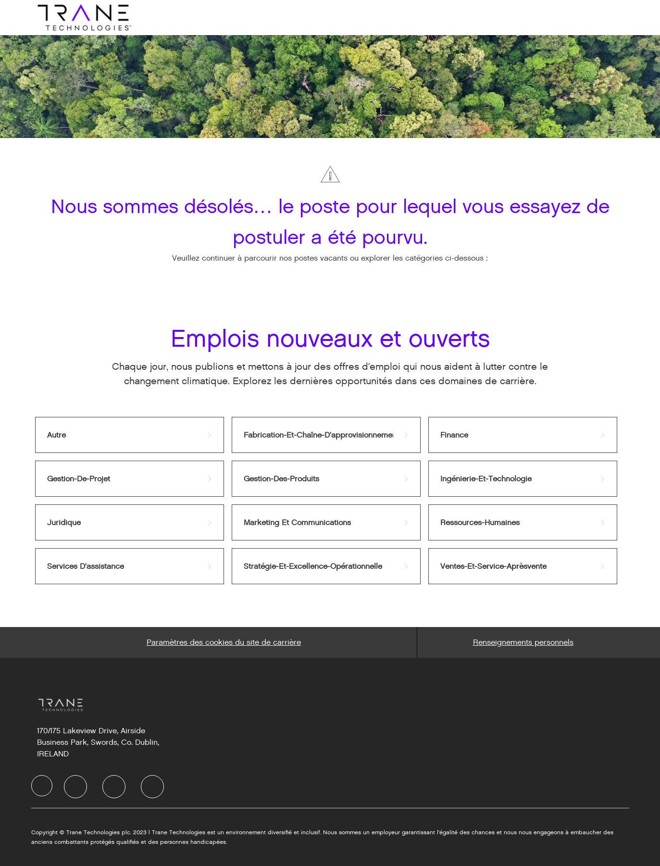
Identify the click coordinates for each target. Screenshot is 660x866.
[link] (129, 435)
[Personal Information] (523, 642)
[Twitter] (113, 786)
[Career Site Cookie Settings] (224, 642)
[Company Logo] (83, 17)
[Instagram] (152, 786)
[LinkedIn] (75, 786)
